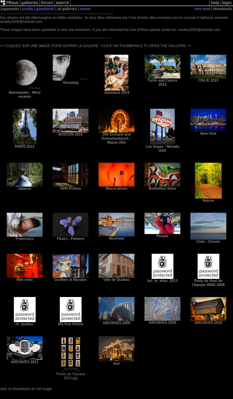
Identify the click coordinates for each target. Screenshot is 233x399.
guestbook (45, 9)
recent (85, 9)
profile (27, 9)
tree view (202, 9)
